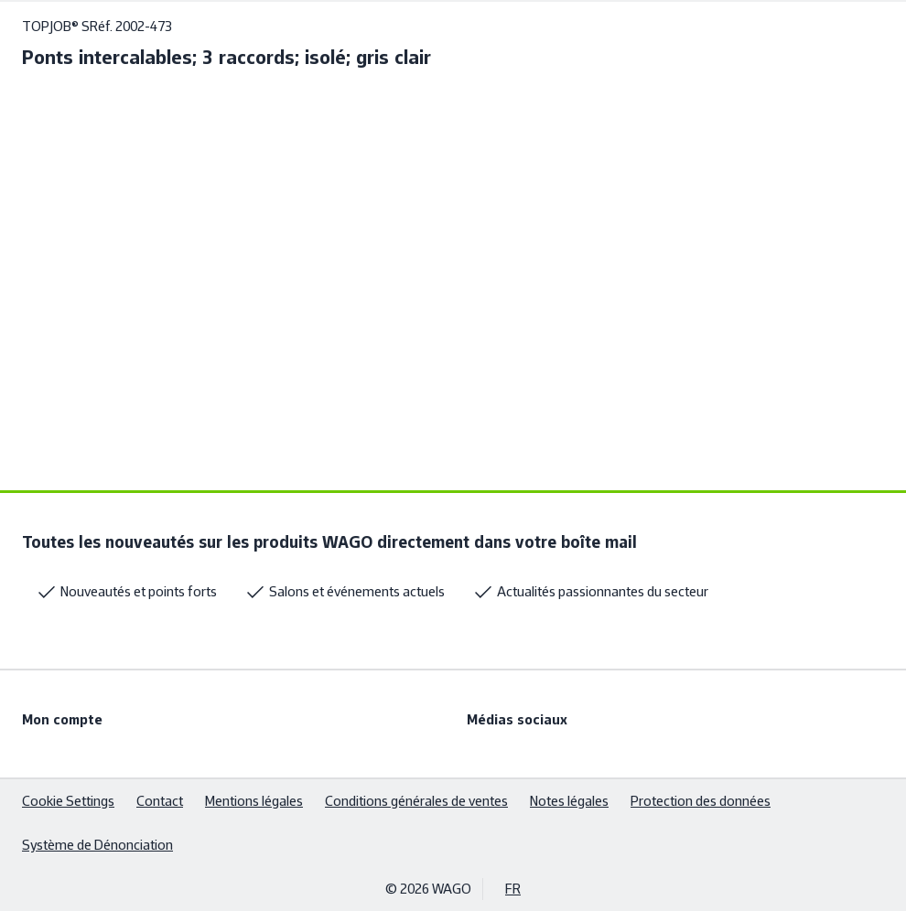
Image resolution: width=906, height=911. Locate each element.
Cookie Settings (68, 801)
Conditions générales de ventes (416, 801)
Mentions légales (254, 801)
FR (513, 888)
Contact (159, 801)
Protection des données (701, 801)
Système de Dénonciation (97, 844)
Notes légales (569, 801)
